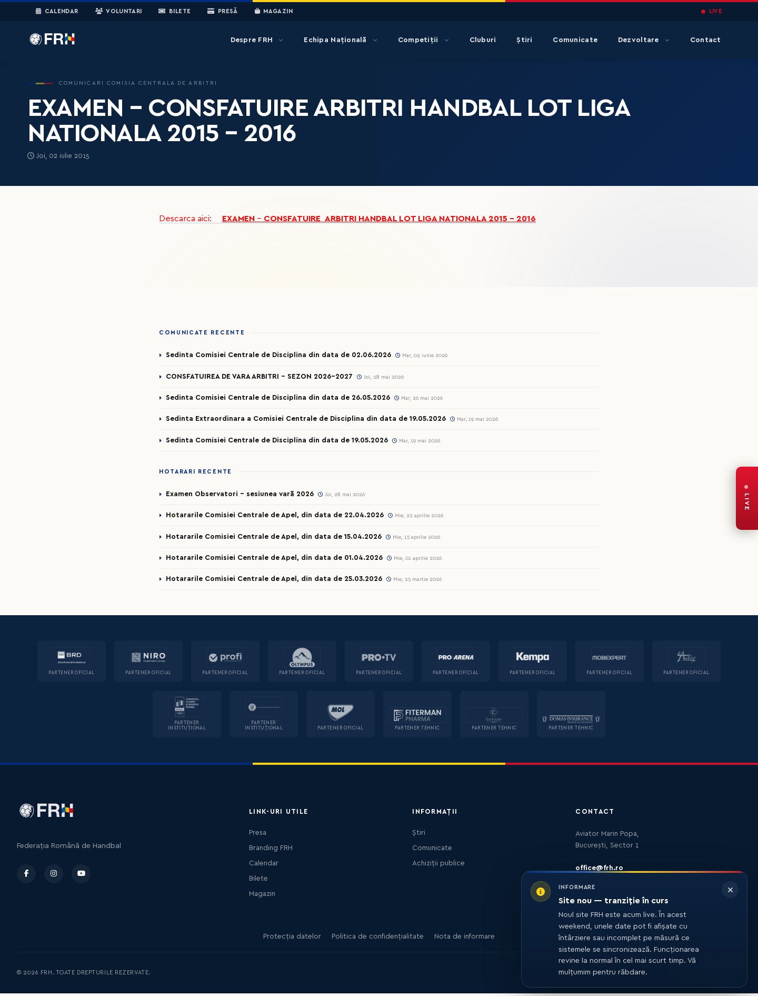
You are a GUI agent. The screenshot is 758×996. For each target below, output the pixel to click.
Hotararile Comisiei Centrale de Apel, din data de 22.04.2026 (276, 516)
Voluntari (118, 11)
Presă (222, 11)
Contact (705, 40)
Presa (257, 835)
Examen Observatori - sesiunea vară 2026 (241, 495)
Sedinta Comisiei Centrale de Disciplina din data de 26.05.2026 (279, 398)
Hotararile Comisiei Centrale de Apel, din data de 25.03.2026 (275, 581)
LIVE (711, 11)
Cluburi (483, 40)
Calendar (57, 11)
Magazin (274, 11)
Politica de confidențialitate (378, 939)
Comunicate (575, 40)
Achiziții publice (438, 866)
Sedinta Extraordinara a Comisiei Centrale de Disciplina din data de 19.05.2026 (306, 419)
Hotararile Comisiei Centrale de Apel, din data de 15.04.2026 (274, 538)
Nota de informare (464, 939)
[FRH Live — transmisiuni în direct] (747, 498)
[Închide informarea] (730, 889)
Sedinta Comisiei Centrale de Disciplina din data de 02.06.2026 (279, 355)
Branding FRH (271, 850)
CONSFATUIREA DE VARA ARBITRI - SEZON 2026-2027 (261, 376)
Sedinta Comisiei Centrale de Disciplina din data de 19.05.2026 (277, 441)
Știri (524, 40)
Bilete (174, 11)
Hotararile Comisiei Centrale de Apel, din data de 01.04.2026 (275, 560)
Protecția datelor (292, 939)
